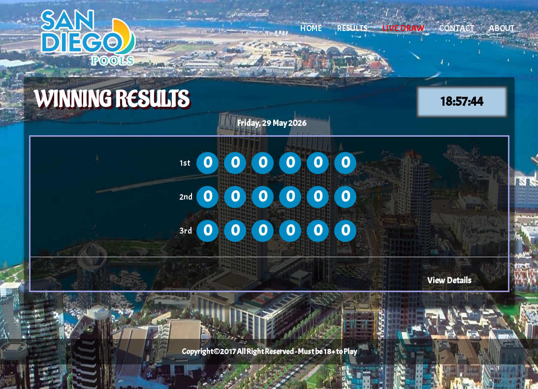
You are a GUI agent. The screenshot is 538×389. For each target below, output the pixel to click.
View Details (449, 280)
